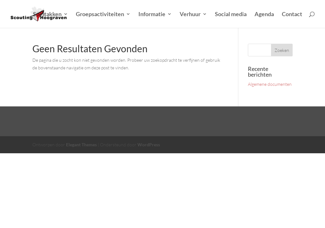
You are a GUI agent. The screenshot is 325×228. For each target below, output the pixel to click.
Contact (292, 14)
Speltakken (47, 14)
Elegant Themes (81, 144)
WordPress (148, 144)
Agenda (264, 14)
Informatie (151, 14)
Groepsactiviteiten (100, 14)
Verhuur (190, 14)
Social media (231, 14)
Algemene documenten (270, 84)
